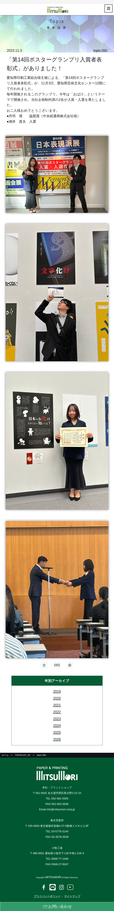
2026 (57, 740)
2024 (57, 726)
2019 (57, 692)
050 (57, 666)
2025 (57, 733)
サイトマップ (72, 896)
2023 (57, 719)
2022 (57, 713)
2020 (57, 699)
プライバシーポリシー (47, 896)
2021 (57, 706)
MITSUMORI (53, 877)
